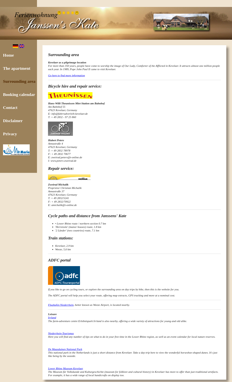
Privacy (10, 134)
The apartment (16, 68)
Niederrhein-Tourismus (61, 333)
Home (8, 55)
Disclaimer (13, 120)
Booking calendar (19, 94)
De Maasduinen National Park (65, 349)
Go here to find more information (66, 75)
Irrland (52, 317)
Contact (10, 107)
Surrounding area (19, 81)
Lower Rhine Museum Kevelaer (65, 368)
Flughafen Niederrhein (60, 304)
